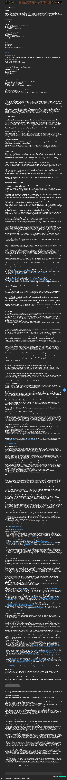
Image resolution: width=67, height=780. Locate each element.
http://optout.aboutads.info (45, 175)
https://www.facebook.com (28, 544)
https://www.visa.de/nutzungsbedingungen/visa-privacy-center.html (37, 280)
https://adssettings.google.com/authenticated (30, 543)
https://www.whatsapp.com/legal (38, 362)
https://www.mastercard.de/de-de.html (16, 276)
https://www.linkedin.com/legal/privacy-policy (22, 603)
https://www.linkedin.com (52, 602)
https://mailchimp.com (13, 439)
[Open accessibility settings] (64, 390)
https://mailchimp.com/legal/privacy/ (31, 439)
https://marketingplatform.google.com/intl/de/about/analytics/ (20, 540)
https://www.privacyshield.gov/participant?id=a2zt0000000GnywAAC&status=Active (23, 546)
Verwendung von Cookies (36, 774)
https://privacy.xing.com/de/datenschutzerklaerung (15, 610)
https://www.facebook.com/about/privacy (54, 597)
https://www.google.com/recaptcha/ (15, 659)
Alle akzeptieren (62, 776)
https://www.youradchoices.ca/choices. (16, 526)
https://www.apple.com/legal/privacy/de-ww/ (22, 268)
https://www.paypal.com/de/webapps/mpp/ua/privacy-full (38, 278)
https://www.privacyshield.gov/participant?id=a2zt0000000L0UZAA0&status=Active (23, 604)
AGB (17, 774)
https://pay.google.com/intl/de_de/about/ (40, 272)
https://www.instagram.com (52, 588)
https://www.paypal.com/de (14, 278)
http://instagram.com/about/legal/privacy (21, 589)
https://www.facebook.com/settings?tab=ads (16, 547)
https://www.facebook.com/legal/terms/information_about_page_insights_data (22, 601)
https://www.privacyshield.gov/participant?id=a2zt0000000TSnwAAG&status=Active (42, 363)
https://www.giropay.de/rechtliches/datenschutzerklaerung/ (24, 270)
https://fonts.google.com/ (35, 645)
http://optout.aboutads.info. (19, 529)
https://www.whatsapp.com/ (29, 441)
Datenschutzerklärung (22, 774)
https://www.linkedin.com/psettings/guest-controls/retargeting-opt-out (20, 605)
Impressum (7, 52)
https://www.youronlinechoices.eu (15, 525)
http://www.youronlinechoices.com (18, 175)
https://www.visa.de (12, 280)
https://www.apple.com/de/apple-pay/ (53, 267)
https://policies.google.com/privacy (20, 273)
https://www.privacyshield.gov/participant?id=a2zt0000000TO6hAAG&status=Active (34, 440)
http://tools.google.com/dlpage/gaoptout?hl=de (47, 542)
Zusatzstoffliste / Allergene (46, 774)
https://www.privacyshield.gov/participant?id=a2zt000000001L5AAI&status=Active (42, 608)
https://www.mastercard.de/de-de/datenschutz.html (41, 276)
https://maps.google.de (33, 650)
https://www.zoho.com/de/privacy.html (54, 370)
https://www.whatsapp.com (19, 362)
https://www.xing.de (49, 609)
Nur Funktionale (55, 776)
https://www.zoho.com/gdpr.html (24, 371)
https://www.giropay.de (53, 269)
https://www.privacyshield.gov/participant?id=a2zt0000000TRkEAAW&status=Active (35, 660)
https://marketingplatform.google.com (35, 536)
